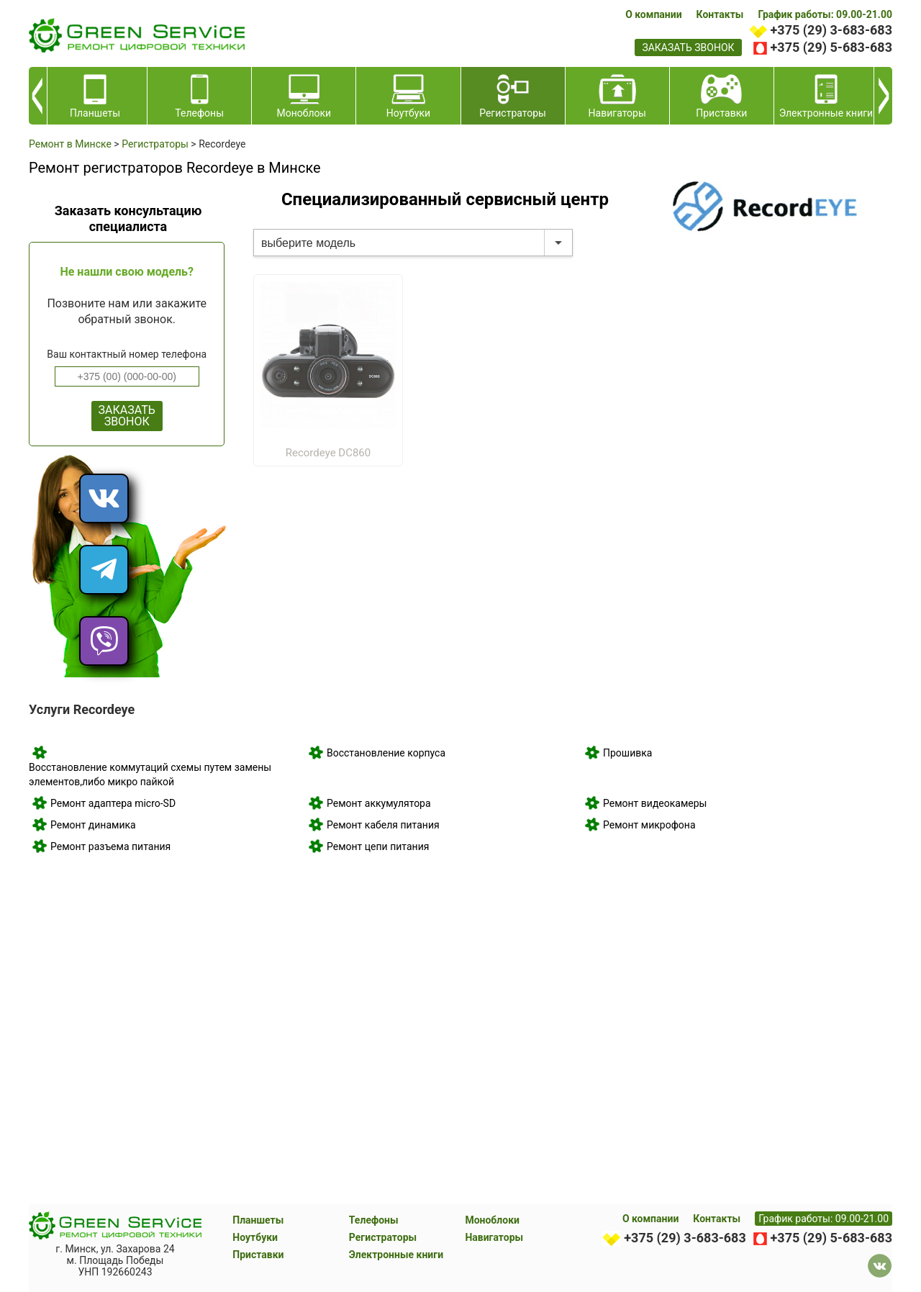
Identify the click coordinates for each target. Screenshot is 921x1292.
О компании (653, 14)
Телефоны (374, 1220)
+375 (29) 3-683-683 (831, 29)
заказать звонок (688, 47)
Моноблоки (492, 1220)
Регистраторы (383, 1237)
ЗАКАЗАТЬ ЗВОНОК (127, 415)
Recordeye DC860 (328, 452)
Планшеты (257, 1220)
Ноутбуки (255, 1237)
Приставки (257, 1254)
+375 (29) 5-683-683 (831, 47)
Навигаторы (494, 1237)
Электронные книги (396, 1254)
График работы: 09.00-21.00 (825, 14)
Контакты (720, 14)
